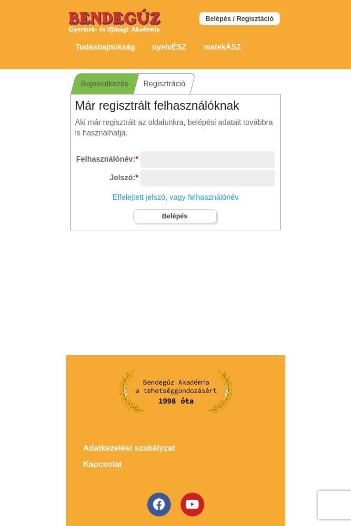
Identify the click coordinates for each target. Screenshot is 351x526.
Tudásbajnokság (105, 47)
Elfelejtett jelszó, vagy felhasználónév (175, 197)
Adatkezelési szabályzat (129, 448)
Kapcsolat (102, 464)
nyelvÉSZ (169, 47)
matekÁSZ (222, 47)
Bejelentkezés (105, 84)
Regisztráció (164, 84)
